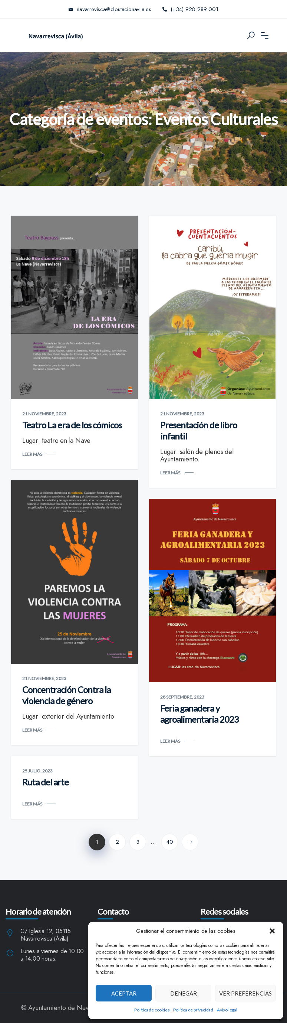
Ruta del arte (45, 782)
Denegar (183, 993)
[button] (272, 931)
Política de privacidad (193, 1010)
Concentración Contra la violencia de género (66, 695)
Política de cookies (151, 1010)
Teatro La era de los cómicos (72, 424)
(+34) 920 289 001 (190, 9)
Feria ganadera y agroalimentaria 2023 (199, 714)
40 (169, 842)
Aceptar (123, 993)
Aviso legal (227, 1010)
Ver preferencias (245, 993)
